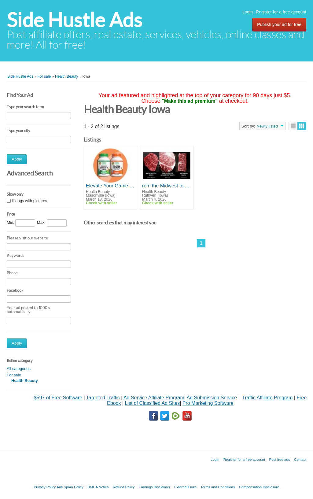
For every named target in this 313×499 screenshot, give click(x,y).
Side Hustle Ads (74, 20)
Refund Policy (124, 487)
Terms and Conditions (218, 487)
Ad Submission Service (212, 397)
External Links (185, 487)
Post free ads (279, 459)
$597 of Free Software (58, 397)
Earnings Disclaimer (154, 487)
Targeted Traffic (103, 397)
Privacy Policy (45, 487)
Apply (17, 159)
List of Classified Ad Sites (152, 403)
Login (247, 11)
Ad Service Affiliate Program (153, 397)
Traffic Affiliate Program (267, 397)
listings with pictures (29, 200)
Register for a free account (281, 11)
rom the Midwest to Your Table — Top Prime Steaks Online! (166, 185)
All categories (19, 368)
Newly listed (267, 126)
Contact (300, 459)
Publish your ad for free (279, 24)
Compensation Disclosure (259, 487)
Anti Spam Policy (70, 487)
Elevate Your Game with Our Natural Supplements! (110, 185)
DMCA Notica (98, 487)
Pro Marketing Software (208, 403)
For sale (14, 375)
